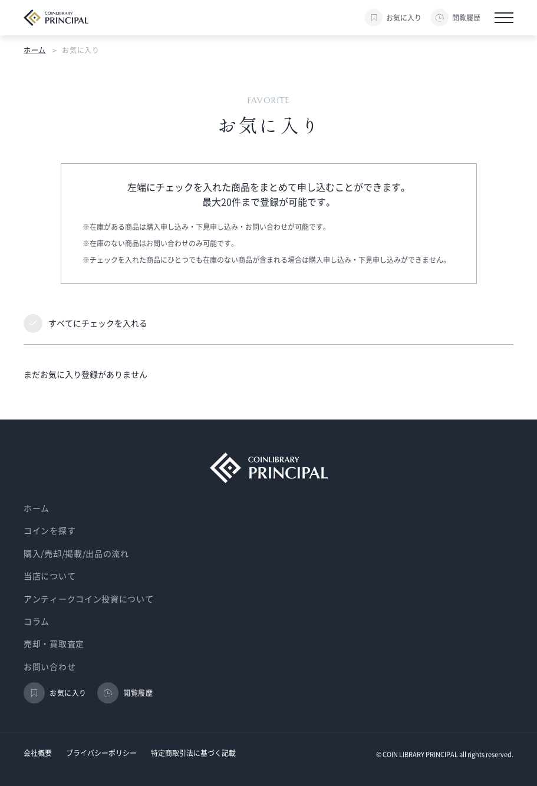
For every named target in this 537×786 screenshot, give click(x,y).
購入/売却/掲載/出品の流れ (76, 554)
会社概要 (38, 753)
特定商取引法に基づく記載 (193, 753)
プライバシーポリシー (101, 753)
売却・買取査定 (54, 644)
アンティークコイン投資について (89, 599)
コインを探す (49, 531)
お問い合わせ (49, 667)
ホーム (35, 50)
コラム (37, 621)
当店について (49, 576)
